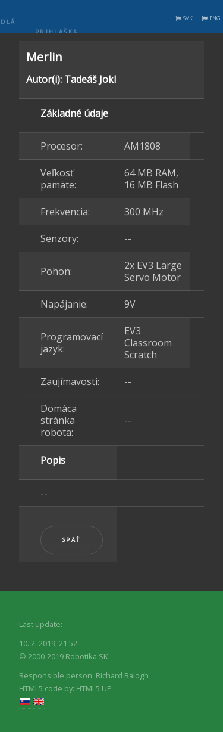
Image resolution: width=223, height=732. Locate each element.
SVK (188, 18)
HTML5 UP (94, 688)
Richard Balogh (122, 675)
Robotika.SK (86, 656)
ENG (215, 18)
